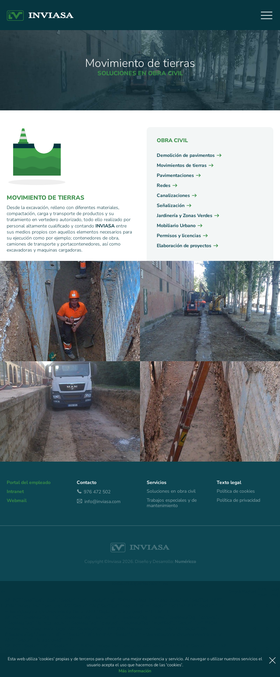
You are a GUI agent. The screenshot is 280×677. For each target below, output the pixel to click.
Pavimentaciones (175, 175)
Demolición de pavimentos (186, 155)
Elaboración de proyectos (184, 246)
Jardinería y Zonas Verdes (184, 215)
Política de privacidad (238, 500)
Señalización (171, 205)
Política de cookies (236, 491)
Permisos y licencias (179, 235)
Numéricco (185, 561)
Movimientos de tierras (182, 165)
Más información (135, 671)
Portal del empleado (29, 482)
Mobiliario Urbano (176, 225)
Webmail (16, 500)
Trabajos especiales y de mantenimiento (172, 503)
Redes (163, 185)
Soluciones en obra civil (171, 491)
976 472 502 (94, 492)
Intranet (15, 491)
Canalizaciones (173, 195)
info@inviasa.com (99, 501)
